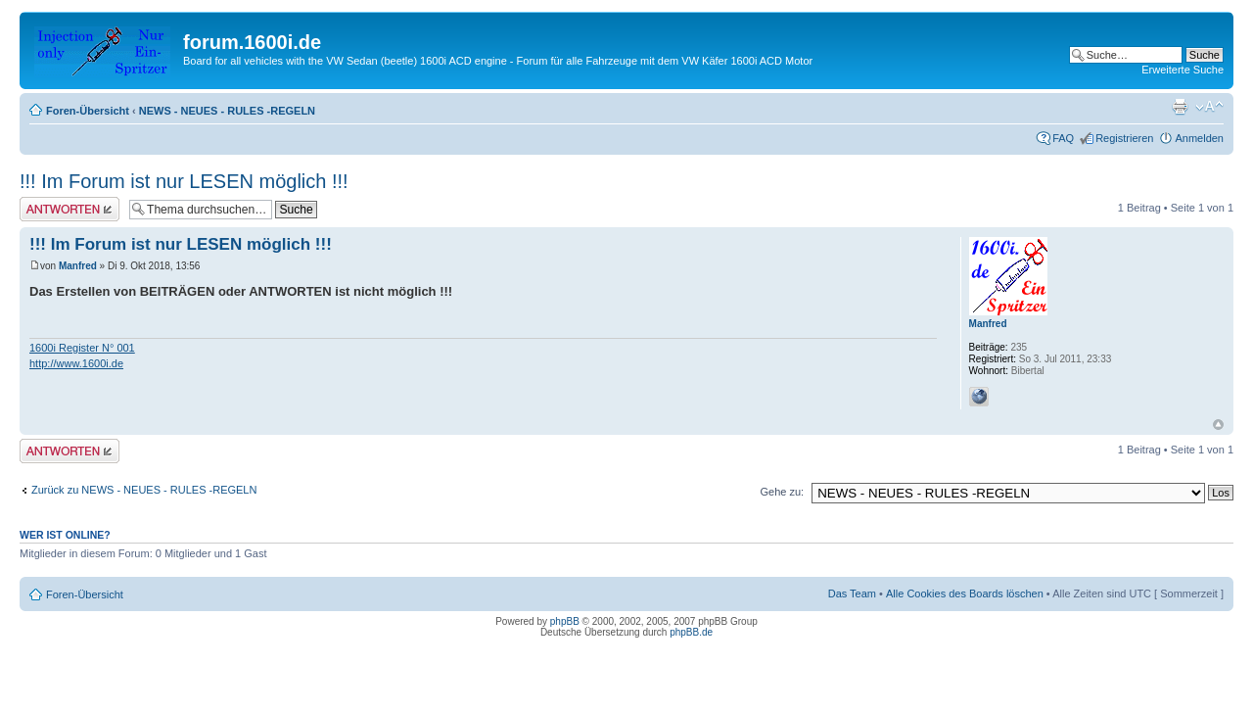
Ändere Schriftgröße (1209, 107)
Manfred (78, 266)
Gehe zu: (782, 492)
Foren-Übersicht (87, 111)
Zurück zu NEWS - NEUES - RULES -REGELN (143, 490)
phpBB (565, 621)
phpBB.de (691, 632)
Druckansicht (1179, 107)
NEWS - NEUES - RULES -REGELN (227, 111)
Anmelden (1199, 138)
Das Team (852, 593)
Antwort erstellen (69, 209)
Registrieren (1124, 138)
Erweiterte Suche (1182, 69)
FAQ (1063, 138)
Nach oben (1218, 424)
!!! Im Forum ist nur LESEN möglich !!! (184, 181)
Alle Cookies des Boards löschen (965, 593)
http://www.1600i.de (76, 363)
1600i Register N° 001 (82, 348)
